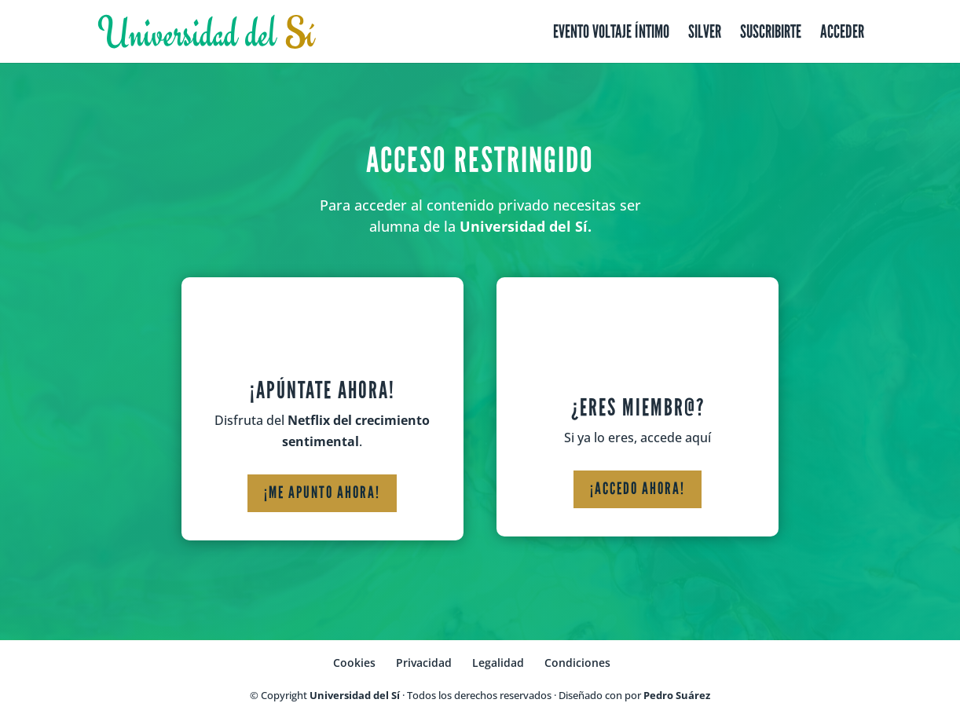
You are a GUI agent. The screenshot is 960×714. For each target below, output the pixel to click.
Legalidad (498, 662)
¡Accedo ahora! (637, 488)
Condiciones (577, 662)
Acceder (842, 34)
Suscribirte (770, 34)
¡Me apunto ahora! (322, 492)
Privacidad (424, 662)
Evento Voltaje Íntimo (611, 34)
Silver (704, 34)
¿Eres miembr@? (638, 408)
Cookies (354, 662)
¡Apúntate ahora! (322, 390)
